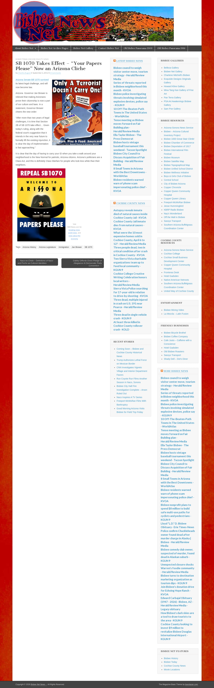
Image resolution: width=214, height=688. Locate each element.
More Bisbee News (176, 371)
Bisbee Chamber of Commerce (179, 142)
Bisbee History (171, 658)
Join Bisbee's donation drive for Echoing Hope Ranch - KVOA (177, 590)
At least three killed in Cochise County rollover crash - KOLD (128, 325)
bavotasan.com (191, 684)
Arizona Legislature (47, 247)
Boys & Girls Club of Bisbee (177, 176)
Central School (171, 180)
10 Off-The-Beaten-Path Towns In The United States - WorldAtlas (130, 112)
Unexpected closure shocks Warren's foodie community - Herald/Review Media (177, 568)
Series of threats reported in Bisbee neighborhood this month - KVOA (130, 86)
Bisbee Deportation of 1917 (177, 146)
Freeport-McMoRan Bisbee (177, 202)
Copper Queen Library (175, 198)
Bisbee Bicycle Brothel (175, 332)
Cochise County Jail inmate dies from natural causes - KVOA (129, 225)
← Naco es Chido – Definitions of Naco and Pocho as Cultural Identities (35, 261)
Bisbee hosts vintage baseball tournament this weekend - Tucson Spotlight (130, 146)
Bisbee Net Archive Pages (54, 48)
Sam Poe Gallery (172, 108)
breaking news (74, 230)
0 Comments (55, 73)
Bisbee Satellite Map (174, 161)
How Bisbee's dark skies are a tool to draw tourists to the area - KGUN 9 (177, 616)
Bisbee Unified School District (178, 168)
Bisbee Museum (172, 157)
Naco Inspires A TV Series (129, 397)
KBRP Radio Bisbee (174, 209)
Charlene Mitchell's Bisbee (177, 75)
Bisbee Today (21, 59)
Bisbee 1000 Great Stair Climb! (179, 139)
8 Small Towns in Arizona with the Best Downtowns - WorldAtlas (129, 172)
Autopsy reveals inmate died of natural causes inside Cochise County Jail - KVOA (130, 213)
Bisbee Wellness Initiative (176, 172)
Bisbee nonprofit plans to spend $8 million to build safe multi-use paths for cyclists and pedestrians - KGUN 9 (176, 512)
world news (72, 233)
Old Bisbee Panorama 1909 (138, 48)
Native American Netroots (176, 280)
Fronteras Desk (171, 272)
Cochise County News (38, 59)
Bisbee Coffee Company (176, 336)
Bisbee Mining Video (174, 310)
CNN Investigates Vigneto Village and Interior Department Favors (132, 371)
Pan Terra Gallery (172, 97)
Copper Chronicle (172, 187)
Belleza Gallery (171, 67)
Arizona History (29, 247)
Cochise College (172, 253)
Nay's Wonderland (173, 213)
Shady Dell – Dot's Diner (176, 359)
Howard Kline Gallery (174, 86)
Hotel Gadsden (171, 276)
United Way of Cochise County (179, 291)
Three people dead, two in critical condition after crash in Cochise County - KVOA (130, 251)
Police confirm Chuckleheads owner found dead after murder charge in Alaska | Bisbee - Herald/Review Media (178, 538)
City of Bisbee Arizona (174, 183)
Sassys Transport (172, 221)
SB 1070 (88, 247)
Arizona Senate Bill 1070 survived (32, 79)
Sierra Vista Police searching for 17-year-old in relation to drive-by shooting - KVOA (130, 292)
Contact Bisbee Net (108, 48)
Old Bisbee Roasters (174, 351)
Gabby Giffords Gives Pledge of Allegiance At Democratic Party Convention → (87, 263)
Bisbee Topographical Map (177, 165)
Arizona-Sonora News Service (178, 127)
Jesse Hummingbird (173, 206)
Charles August (24, 73)
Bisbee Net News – (39, 684)
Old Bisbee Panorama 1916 (171, 48)
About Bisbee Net (24, 48)
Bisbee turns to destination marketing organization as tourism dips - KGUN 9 (177, 579)
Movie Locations (172, 669)
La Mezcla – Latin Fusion (176, 314)
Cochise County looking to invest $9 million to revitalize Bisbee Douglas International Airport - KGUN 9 (176, 631)
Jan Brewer (77, 247)
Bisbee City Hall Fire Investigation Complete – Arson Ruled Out (132, 390)
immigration (64, 247)
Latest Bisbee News (129, 61)
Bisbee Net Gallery (83, 48)
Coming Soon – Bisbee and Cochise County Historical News (130, 352)
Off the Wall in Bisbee (174, 217)
